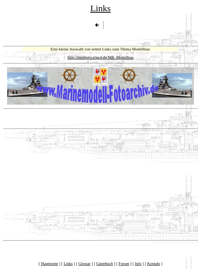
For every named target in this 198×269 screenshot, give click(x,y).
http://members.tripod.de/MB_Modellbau (100, 57)
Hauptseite (49, 264)
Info (138, 264)
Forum (124, 264)
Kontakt (153, 264)
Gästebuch (104, 264)
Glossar (84, 264)
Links (68, 264)
